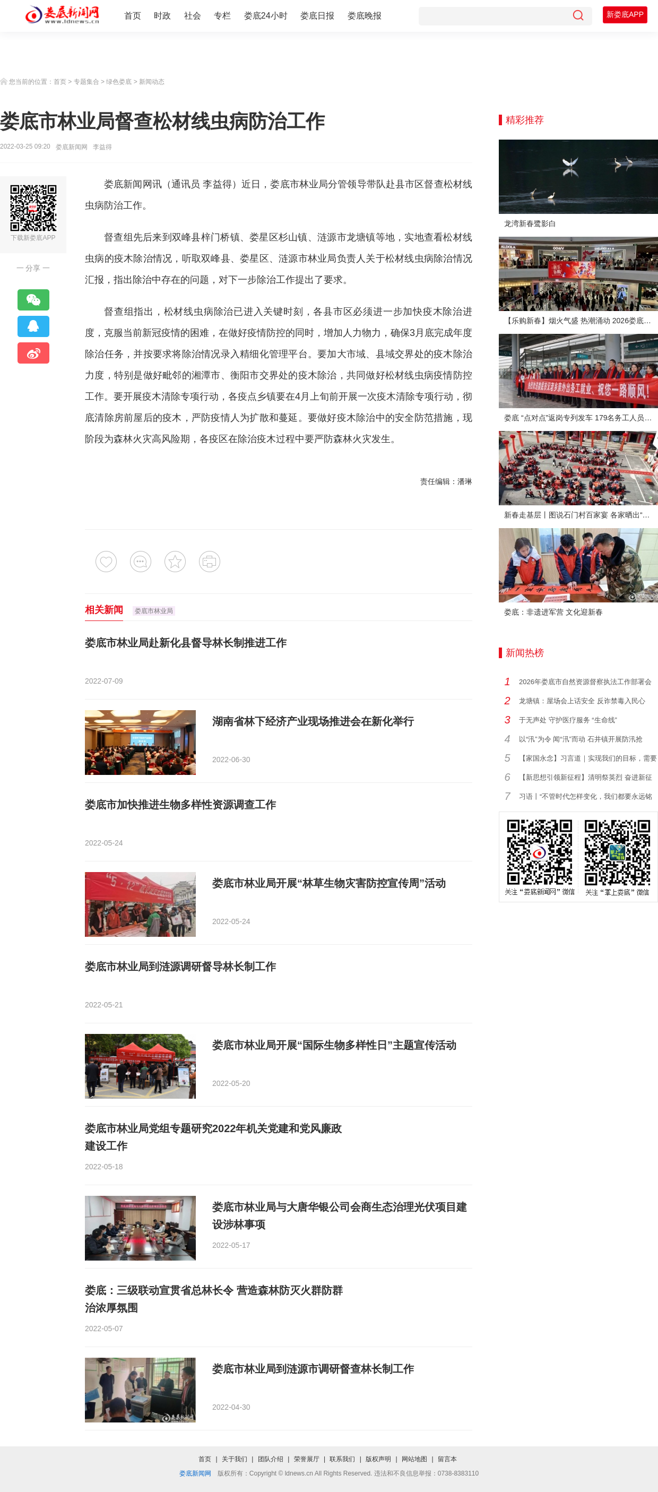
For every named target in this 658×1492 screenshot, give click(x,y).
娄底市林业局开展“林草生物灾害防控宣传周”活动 (329, 883)
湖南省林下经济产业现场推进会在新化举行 (313, 721)
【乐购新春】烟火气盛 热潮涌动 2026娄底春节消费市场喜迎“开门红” (581, 320)
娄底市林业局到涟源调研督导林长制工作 (180, 966)
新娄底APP (625, 14)
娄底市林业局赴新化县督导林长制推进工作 (186, 643)
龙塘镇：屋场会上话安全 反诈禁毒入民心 (582, 701)
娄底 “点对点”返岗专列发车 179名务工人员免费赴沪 (581, 417)
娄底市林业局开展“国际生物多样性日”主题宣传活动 (334, 1045)
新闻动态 (151, 81)
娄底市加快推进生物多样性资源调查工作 (180, 804)
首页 (132, 15)
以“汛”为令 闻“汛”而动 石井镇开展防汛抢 (581, 739)
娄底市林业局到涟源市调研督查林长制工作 (313, 1369)
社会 (192, 15)
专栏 (222, 15)
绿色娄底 (119, 81)
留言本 (447, 1459)
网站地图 (414, 1459)
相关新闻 (104, 610)
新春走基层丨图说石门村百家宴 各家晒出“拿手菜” (581, 515)
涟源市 (332, 237)
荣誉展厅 (306, 1459)
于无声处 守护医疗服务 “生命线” (568, 720)
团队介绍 (270, 1459)
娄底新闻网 (72, 147)
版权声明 (378, 1459)
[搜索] (578, 16)
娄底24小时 (266, 15)
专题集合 (86, 81)
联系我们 (342, 1459)
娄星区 (264, 237)
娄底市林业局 (299, 184)
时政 (162, 15)
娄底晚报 (365, 15)
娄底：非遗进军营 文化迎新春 (553, 612)
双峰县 (186, 237)
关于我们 (234, 1459)
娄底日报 (317, 15)
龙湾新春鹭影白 (530, 223)
